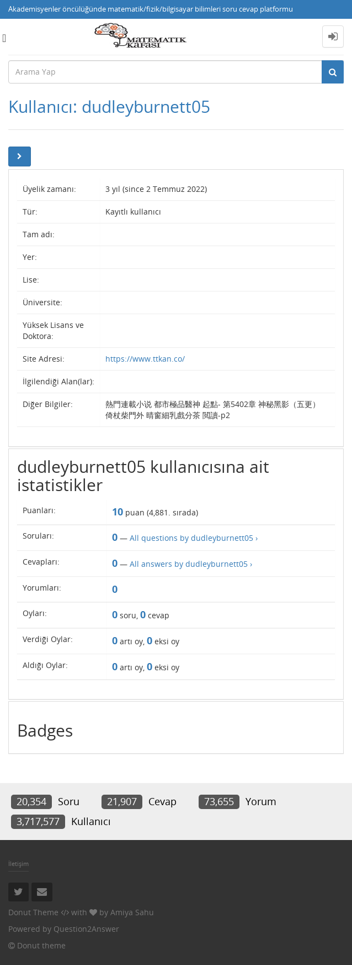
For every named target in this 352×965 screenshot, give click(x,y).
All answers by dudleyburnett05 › (191, 564)
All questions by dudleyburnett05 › (194, 538)
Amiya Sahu (132, 912)
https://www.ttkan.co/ (145, 358)
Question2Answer (86, 929)
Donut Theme (33, 912)
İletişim (18, 863)
